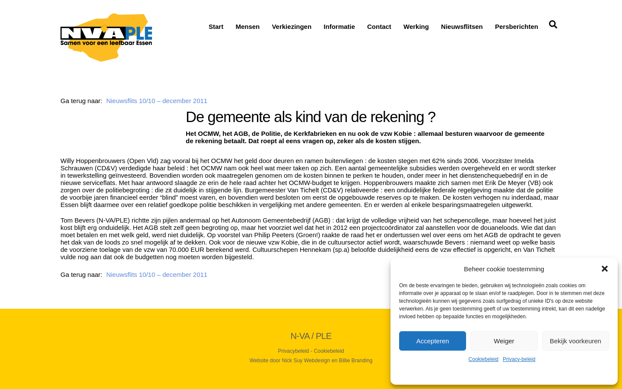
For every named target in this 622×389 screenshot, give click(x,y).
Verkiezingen (291, 26)
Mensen (247, 26)
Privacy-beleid (519, 359)
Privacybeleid (293, 351)
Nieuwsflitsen (462, 26)
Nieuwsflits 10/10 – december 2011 (156, 100)
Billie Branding (356, 361)
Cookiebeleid (483, 359)
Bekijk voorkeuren (575, 341)
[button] (604, 268)
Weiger (504, 341)
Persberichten (516, 26)
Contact (379, 26)
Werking (416, 26)
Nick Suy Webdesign (306, 361)
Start (216, 26)
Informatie (339, 26)
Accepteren (432, 341)
